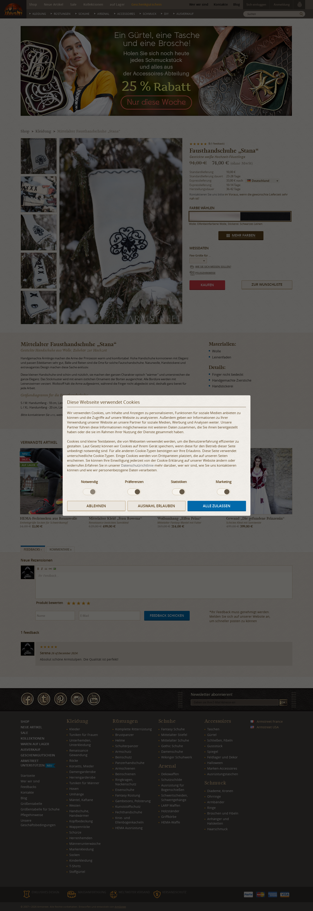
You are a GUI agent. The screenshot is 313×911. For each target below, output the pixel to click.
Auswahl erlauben (156, 506)
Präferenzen (134, 481)
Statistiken (179, 481)
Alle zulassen (216, 506)
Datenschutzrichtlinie (137, 465)
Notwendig (89, 481)
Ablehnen (96, 506)
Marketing (223, 481)
